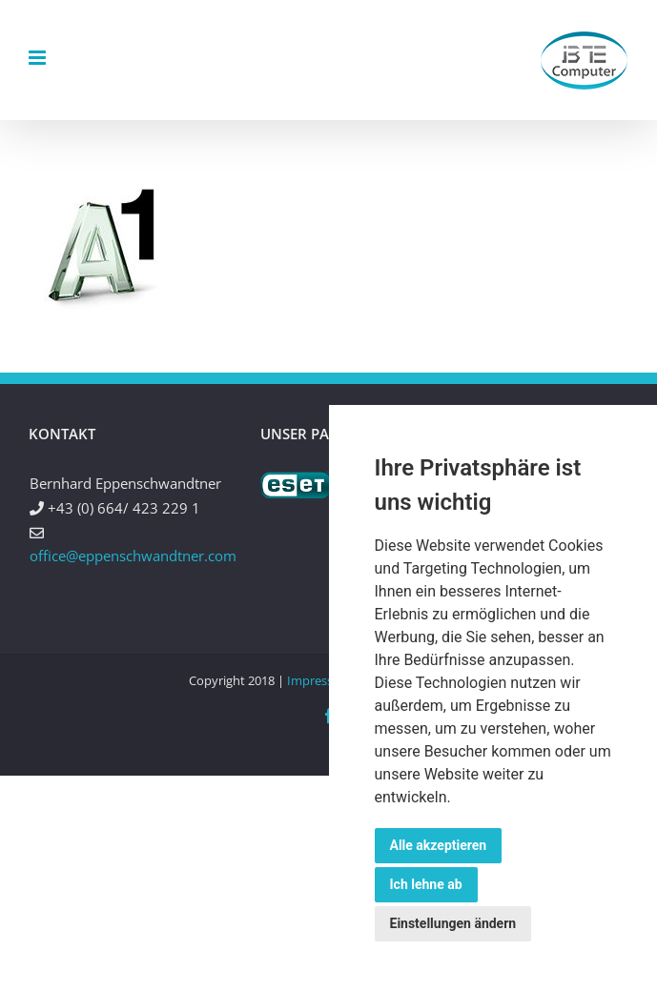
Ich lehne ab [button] (426, 884)
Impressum (319, 680)
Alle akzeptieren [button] (438, 845)
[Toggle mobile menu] (39, 58)
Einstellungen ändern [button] (453, 923)
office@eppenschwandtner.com (133, 555)
